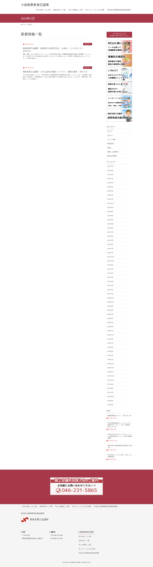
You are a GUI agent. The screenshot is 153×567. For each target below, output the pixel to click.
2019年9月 (110, 339)
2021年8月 (110, 265)
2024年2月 (110, 199)
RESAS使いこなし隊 (29, 506)
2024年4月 (110, 191)
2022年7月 (110, 232)
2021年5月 (110, 277)
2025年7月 (110, 166)
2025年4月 (110, 170)
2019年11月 (110, 335)
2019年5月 (110, 347)
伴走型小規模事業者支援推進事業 (105, 506)
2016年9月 (110, 400)
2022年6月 (110, 236)
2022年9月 (110, 224)
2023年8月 (110, 211)
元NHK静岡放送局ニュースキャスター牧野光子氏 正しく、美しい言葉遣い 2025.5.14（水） (120, 425)
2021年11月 (110, 257)
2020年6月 (110, 318)
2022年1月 (110, 252)
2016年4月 (110, 405)
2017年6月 (110, 388)
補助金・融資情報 (112, 152)
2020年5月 (110, 322)
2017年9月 (110, 384)
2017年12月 (110, 376)
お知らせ (110, 135)
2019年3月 (110, 355)
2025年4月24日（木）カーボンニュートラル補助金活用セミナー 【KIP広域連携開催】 (120, 436)
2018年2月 (110, 372)
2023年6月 (110, 215)
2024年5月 (110, 187)
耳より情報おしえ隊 (62, 506)
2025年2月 (110, 174)
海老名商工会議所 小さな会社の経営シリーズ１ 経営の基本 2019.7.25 (55, 72)
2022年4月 (110, 244)
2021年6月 (110, 273)
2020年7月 (110, 314)
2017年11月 (110, 380)
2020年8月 (110, 310)
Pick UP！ (88, 44)
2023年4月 (110, 220)
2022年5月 (110, 240)
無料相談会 (110, 143)
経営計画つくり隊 (46, 506)
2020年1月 (110, 331)
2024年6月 (110, 183)
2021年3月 (110, 285)
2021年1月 (110, 294)
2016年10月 (110, 396)
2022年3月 (110, 248)
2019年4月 (110, 351)
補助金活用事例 (112, 156)
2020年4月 (110, 326)
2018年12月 (110, 363)
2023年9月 (110, 207)
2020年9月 (110, 306)
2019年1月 (110, 359)
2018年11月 (110, 368)
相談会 (109, 147)
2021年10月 (110, 261)
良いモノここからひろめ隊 (81, 506)
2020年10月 (110, 302)
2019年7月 (110, 343)
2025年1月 (110, 178)
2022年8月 (110, 228)
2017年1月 (110, 392)
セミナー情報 (111, 139)
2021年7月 (110, 269)
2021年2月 (110, 289)
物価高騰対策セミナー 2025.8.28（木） (120, 415)
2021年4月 (110, 281)
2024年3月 (110, 195)
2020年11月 (110, 298)
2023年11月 (110, 203)
